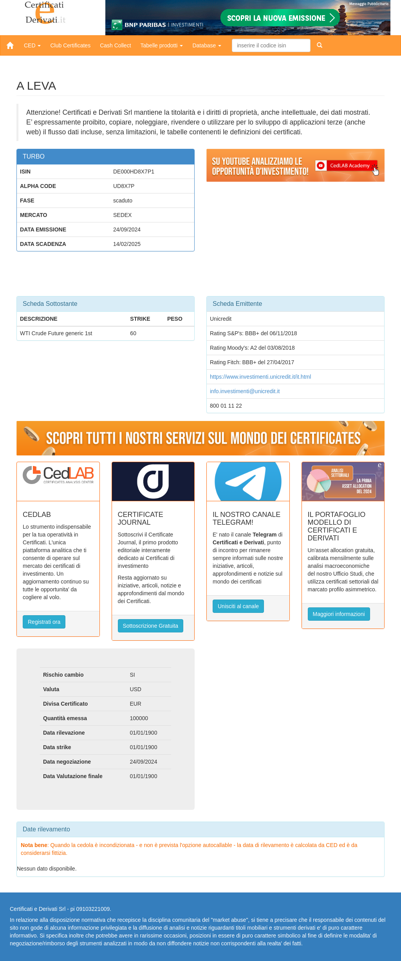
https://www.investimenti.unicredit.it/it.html (260, 377)
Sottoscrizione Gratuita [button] (151, 626)
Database (206, 45)
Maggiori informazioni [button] (339, 614)
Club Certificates (70, 45)
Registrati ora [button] (44, 622)
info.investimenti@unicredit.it (245, 391)
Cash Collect (115, 45)
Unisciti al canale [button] (238, 606)
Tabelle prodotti (162, 45)
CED (32, 45)
